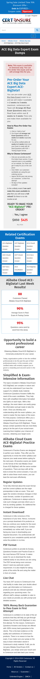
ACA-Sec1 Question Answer (30, 258)
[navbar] (4, 35)
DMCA (27, 676)
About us (14, 672)
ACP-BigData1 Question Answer (19, 246)
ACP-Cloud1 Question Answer (19, 258)
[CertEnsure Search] (37, 30)
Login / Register (31, 16)
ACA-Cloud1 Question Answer (31, 246)
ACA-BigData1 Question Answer (7, 246)
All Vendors (18, 667)
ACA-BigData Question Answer (31, 270)
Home (4, 41)
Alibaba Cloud (12, 41)
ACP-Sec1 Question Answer (5, 270)
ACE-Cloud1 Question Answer (6, 258)
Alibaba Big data (25, 41)
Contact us (29, 667)
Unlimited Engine (16, 676)
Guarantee (25, 672)
